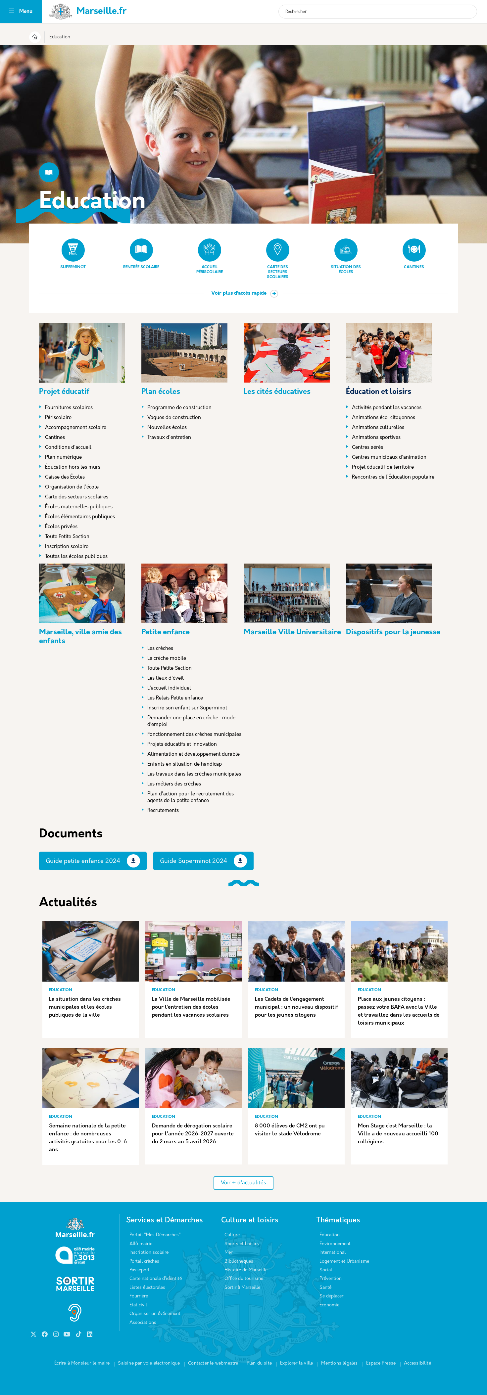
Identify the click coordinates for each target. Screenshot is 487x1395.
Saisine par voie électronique (149, 1363)
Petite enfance (165, 632)
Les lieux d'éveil (165, 678)
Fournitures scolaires (69, 407)
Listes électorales (147, 1288)
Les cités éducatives (277, 392)
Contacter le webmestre (213, 1363)
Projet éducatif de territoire (383, 467)
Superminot (73, 253)
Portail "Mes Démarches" (155, 1235)
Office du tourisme (243, 1279)
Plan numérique (63, 457)
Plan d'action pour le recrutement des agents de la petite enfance (190, 797)
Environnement (335, 1244)
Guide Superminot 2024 (193, 861)
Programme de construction (179, 407)
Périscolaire (58, 417)
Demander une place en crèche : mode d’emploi (191, 721)
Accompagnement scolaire (75, 427)
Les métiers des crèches (174, 784)
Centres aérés (367, 447)
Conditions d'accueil (68, 447)
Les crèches (160, 648)
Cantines (414, 253)
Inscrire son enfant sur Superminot (187, 708)
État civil (138, 1305)
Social (325, 1270)
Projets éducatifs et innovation (182, 744)
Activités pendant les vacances (386, 407)
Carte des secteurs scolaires (277, 258)
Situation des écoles (346, 256)
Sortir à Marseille (242, 1288)
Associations (142, 1323)
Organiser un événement (154, 1314)
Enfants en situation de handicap (184, 764)
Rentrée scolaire (141, 253)
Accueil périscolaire (209, 256)
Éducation (329, 1235)
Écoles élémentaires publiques (80, 517)
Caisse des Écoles (65, 477)
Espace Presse (381, 1363)
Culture (232, 1235)
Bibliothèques (238, 1261)
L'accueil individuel (169, 688)
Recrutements (163, 810)
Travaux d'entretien (169, 437)
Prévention (330, 1279)
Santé (325, 1288)
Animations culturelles (378, 427)
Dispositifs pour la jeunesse (393, 632)
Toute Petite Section (67, 536)
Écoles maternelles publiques (79, 507)
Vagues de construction (174, 417)
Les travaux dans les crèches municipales (194, 774)
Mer (228, 1252)
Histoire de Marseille (246, 1270)
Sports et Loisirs (241, 1244)
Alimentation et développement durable (193, 754)
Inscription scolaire (66, 546)
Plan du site (259, 1363)
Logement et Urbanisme (344, 1261)
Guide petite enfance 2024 (83, 861)
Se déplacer (331, 1296)
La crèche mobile (166, 658)
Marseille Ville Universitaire (292, 632)
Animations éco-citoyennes (383, 417)
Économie (329, 1305)
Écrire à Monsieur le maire (82, 1363)
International (332, 1252)
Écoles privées (61, 527)
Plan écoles (160, 392)
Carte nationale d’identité (155, 1279)
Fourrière (138, 1296)
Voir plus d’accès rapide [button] (239, 293)
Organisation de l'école (72, 487)
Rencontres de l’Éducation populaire (393, 477)
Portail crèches (144, 1261)
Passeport (139, 1270)
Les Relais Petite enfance (175, 698)
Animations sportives (376, 437)
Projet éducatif (64, 392)
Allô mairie (140, 1244)
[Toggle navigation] (11, 12)
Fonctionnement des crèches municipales (194, 734)
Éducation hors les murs (72, 467)
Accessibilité (417, 1363)
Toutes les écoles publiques (76, 556)
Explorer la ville (296, 1363)
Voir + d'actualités (243, 1183)
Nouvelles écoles (167, 427)
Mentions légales (339, 1363)
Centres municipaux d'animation (389, 457)
